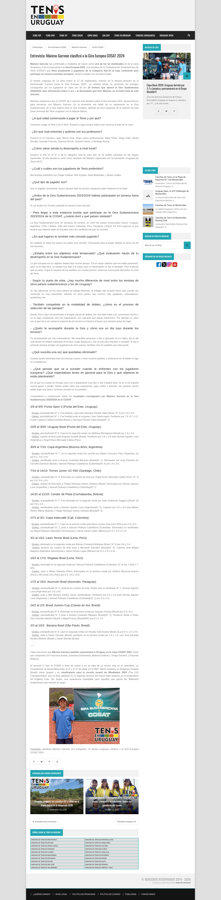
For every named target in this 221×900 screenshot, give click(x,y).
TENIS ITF (63, 35)
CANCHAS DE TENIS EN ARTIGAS (42, 843)
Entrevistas (38, 47)
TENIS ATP (37, 35)
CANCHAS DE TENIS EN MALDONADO (44, 855)
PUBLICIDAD (129, 894)
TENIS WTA (50, 35)
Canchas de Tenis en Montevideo (170, 205)
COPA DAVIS (93, 35)
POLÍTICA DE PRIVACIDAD (82, 894)
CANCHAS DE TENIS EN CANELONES (97, 843)
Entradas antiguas (126, 822)
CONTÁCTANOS (146, 894)
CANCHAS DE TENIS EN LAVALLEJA (97, 852)
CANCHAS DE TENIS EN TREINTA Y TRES (99, 867)
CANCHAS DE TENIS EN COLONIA (96, 846)
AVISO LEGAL (59, 894)
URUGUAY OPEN (166, 35)
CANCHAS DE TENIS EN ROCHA (42, 861)
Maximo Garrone (79, 47)
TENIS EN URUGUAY (122, 35)
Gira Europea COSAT (57, 47)
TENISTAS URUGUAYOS (145, 35)
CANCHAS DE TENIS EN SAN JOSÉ (43, 864)
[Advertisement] (167, 143)
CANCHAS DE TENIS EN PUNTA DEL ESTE (99, 840)
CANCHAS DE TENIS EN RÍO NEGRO (43, 858)
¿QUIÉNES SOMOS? (40, 894)
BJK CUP (106, 35)
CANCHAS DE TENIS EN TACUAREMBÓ (44, 867)
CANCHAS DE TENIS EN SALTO (95, 861)
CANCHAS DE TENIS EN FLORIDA (42, 852)
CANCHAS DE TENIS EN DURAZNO (43, 849)
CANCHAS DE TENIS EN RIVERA (96, 858)
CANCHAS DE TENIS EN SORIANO (96, 864)
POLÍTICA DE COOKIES (108, 894)
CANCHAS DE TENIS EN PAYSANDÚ (97, 855)
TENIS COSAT (77, 35)
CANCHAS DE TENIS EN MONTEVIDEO (44, 840)
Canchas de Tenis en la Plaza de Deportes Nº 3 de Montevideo (170, 178)
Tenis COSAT (98, 47)
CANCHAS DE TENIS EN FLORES (96, 849)
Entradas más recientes (44, 822)
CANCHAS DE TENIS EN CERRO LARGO (44, 846)
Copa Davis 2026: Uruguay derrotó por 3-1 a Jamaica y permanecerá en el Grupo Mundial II (167, 88)
